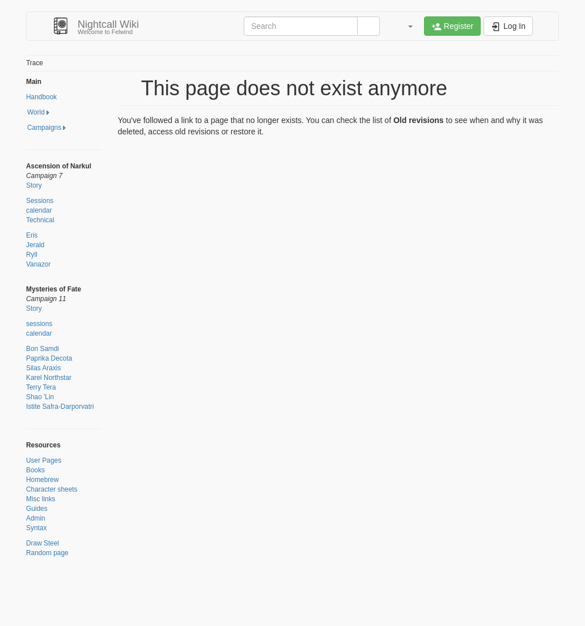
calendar (39, 210)
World (36, 112)
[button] (404, 26)
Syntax (36, 528)
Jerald (35, 245)
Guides (37, 509)
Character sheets (52, 489)
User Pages (43, 460)
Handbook (41, 97)
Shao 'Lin (40, 397)
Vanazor (38, 264)
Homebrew (42, 480)
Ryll (31, 255)
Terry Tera (41, 387)
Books (35, 470)
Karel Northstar (48, 378)
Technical (40, 220)
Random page (47, 553)
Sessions (39, 201)
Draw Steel (42, 543)
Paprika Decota (49, 358)
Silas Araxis (43, 368)
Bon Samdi (42, 349)
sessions (39, 324)
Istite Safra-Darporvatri (60, 407)
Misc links (41, 499)
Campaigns (44, 128)
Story (34, 185)
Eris (31, 235)
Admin (35, 518)
